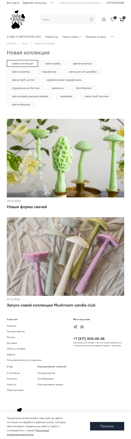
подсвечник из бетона (25, 88)
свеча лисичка (21, 71)
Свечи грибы (71, 36)
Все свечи (13, 2)
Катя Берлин (83, 88)
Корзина (11, 325)
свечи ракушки (21, 104)
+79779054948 (115, 2)
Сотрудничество (46, 373)
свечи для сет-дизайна (83, 71)
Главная (11, 43)
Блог (25, 43)
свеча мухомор (82, 63)
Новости (11, 384)
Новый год (51, 36)
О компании (13, 373)
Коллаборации (45, 378)
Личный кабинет (16, 331)
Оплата (11, 337)
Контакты (12, 378)
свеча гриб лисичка (96, 96)
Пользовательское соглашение (24, 360)
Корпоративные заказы (50, 384)
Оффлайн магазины (34, 2)
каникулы (58, 88)
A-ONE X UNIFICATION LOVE (24, 36)
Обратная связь (15, 390)
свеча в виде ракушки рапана (30, 96)
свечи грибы (53, 63)
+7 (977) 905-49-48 (88, 338)
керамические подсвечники (64, 79)
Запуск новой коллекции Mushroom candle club (51, 305)
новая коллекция (22, 63)
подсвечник (49, 71)
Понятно (107, 426)
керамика (66, 96)
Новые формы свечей (27, 206)
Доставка (12, 343)
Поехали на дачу (95, 36)
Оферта (11, 354)
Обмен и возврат (16, 348)
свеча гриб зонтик (23, 79)
